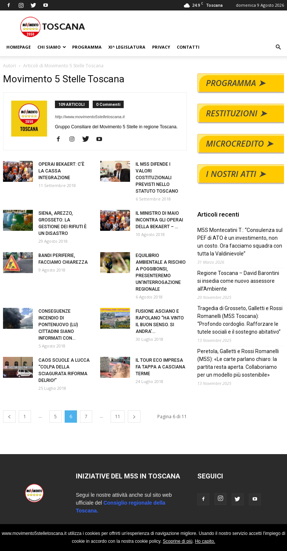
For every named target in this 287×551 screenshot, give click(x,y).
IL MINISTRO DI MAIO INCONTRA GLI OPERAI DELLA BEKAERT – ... (159, 220)
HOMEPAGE (18, 47)
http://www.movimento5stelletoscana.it (89, 116)
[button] (278, 47)
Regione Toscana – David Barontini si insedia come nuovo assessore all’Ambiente (240, 281)
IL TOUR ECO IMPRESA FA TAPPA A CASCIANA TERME (160, 367)
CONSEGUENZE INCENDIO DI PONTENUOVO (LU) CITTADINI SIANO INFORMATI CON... (58, 325)
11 (117, 416)
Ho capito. (205, 541)
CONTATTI (188, 47)
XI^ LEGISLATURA (126, 47)
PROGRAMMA (87, 47)
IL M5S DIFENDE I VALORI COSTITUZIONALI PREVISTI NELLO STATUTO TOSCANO (157, 178)
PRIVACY (161, 47)
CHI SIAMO (51, 47)
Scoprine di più (177, 541)
